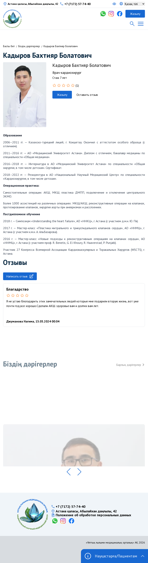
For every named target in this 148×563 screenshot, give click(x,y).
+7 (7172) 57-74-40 (77, 4)
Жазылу (135, 14)
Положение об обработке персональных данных (93, 515)
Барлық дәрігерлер (130, 368)
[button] (68, 471)
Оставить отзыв (87, 95)
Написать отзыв (20, 276)
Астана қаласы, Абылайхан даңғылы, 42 (33, 4)
